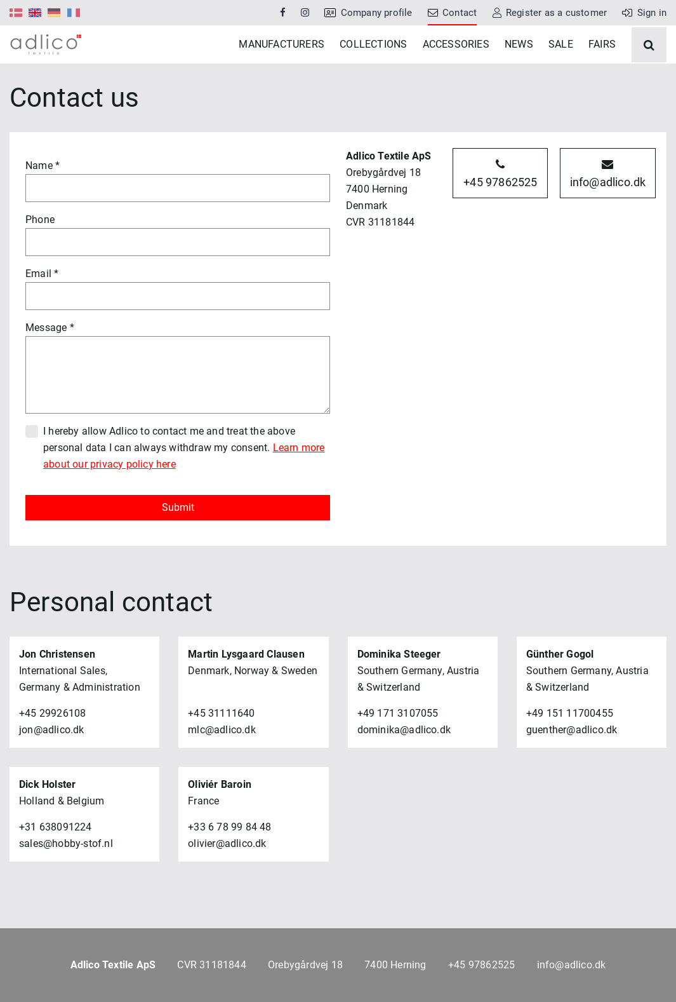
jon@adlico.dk (51, 768)
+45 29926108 (52, 751)
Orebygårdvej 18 (305, 965)
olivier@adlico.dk (227, 882)
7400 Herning (395, 965)
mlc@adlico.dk (222, 768)
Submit (178, 545)
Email (38, 312)
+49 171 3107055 (398, 751)
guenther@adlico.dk (572, 768)
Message (46, 366)
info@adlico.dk (608, 212)
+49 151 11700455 (569, 751)
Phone (40, 258)
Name (39, 204)
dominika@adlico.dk (404, 768)
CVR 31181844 (211, 965)
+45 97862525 (500, 212)
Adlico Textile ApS (113, 965)
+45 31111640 (221, 751)
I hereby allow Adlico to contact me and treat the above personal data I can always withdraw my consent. (184, 485)
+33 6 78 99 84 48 (229, 865)
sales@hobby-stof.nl (66, 882)
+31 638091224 (55, 865)
